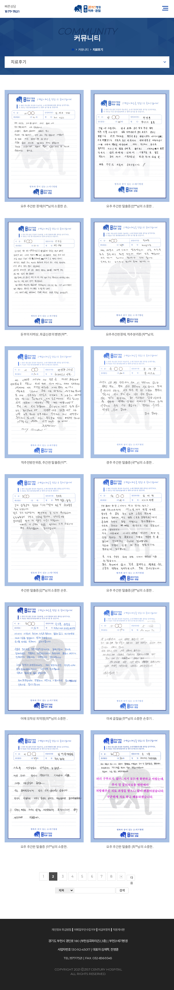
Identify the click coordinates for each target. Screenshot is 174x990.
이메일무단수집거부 (85, 929)
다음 (132, 878)
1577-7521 (12, 11)
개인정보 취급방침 (61, 929)
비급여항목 (104, 929)
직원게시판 (119, 929)
